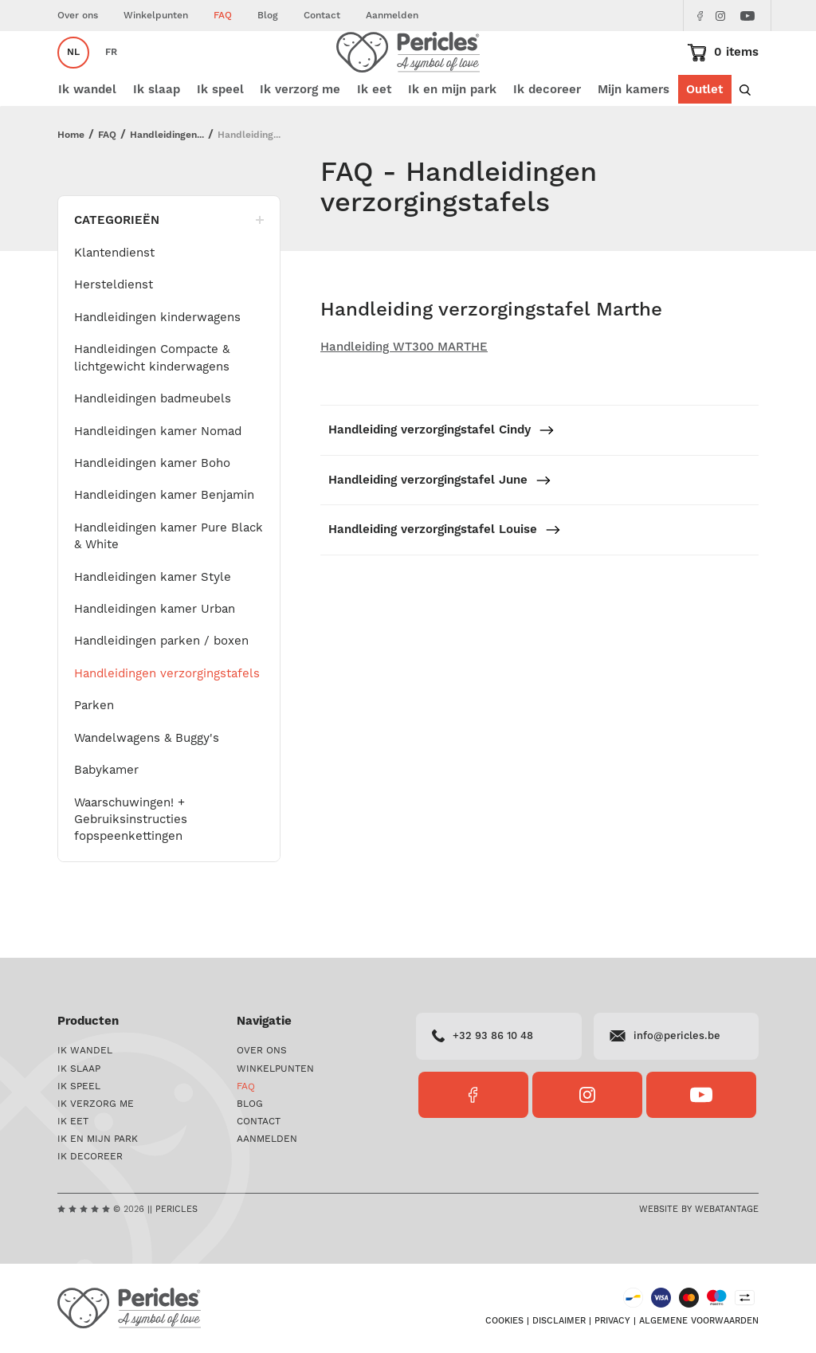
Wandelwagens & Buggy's (146, 785)
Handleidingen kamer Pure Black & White (168, 583)
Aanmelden (392, 16)
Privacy (612, 1322)
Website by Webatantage (699, 1210)
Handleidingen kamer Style (152, 625)
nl (73, 76)
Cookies (504, 1322)
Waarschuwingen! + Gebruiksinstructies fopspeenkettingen (130, 867)
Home (70, 183)
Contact (322, 16)
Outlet (704, 137)
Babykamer (106, 817)
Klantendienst (114, 300)
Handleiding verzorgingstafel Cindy (441, 477)
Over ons (77, 16)
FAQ (223, 16)
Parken (94, 753)
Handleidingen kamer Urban (154, 656)
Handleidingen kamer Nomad (157, 479)
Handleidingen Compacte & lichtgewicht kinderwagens (152, 405)
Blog (267, 16)
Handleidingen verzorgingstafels (167, 721)
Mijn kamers (633, 137)
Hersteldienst (113, 332)
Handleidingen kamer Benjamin (164, 542)
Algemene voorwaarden (699, 1322)
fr (111, 76)
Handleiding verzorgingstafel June (439, 527)
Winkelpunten (156, 16)
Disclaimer (559, 1322)
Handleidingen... (167, 183)
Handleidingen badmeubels (152, 446)
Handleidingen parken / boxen (161, 688)
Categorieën (169, 268)
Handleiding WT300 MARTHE (404, 394)
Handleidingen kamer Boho (152, 511)
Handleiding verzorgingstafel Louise (444, 577)
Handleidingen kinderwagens (157, 365)
